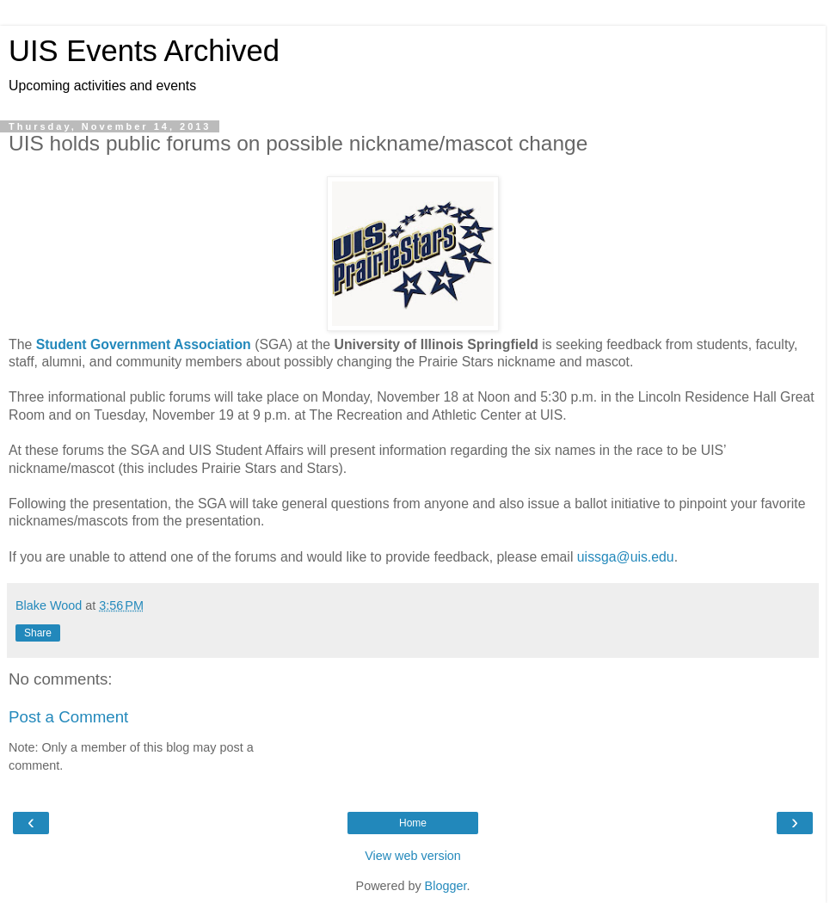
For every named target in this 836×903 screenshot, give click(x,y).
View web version (413, 856)
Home (413, 823)
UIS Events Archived (144, 50)
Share (38, 633)
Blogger (446, 886)
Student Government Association (143, 344)
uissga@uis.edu (625, 557)
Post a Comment (68, 717)
